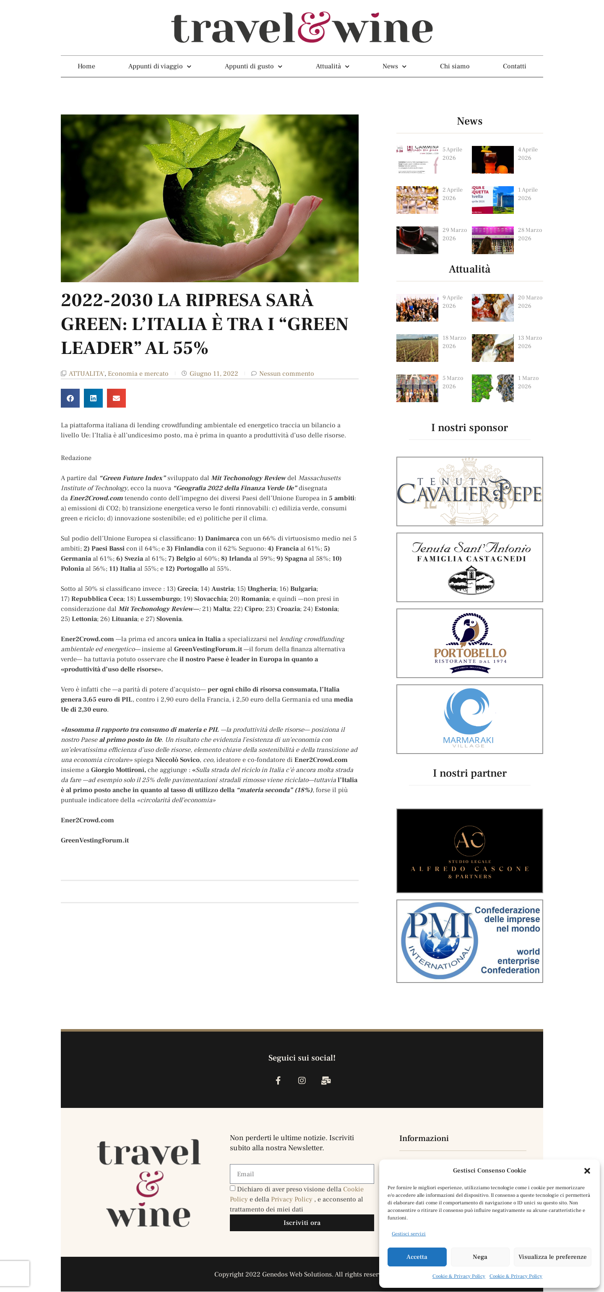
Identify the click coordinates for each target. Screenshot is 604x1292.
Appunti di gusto (253, 66)
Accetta (416, 1257)
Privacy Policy (292, 1200)
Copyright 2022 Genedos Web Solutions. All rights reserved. (302, 1275)
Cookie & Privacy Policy (458, 1276)
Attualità (332, 66)
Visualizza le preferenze (552, 1257)
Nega (480, 1257)
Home (86, 66)
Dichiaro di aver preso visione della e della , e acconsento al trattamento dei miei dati (297, 1199)
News (394, 66)
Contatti (514, 66)
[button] (587, 1171)
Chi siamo (455, 66)
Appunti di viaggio (159, 66)
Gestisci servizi (409, 1234)
